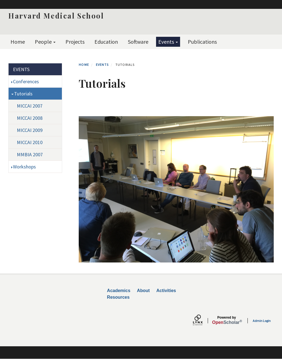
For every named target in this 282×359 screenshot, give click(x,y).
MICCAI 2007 (30, 106)
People (45, 41)
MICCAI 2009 (30, 130)
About (143, 290)
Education (106, 41)
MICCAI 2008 (30, 118)
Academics (118, 290)
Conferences (26, 81)
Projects (75, 41)
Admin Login (262, 321)
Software (138, 41)
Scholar (226, 320)
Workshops (24, 166)
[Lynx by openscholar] (202, 320)
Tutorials (23, 93)
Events (168, 41)
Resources (118, 297)
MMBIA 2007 (30, 154)
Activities (166, 290)
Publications (202, 41)
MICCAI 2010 (30, 142)
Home (17, 41)
